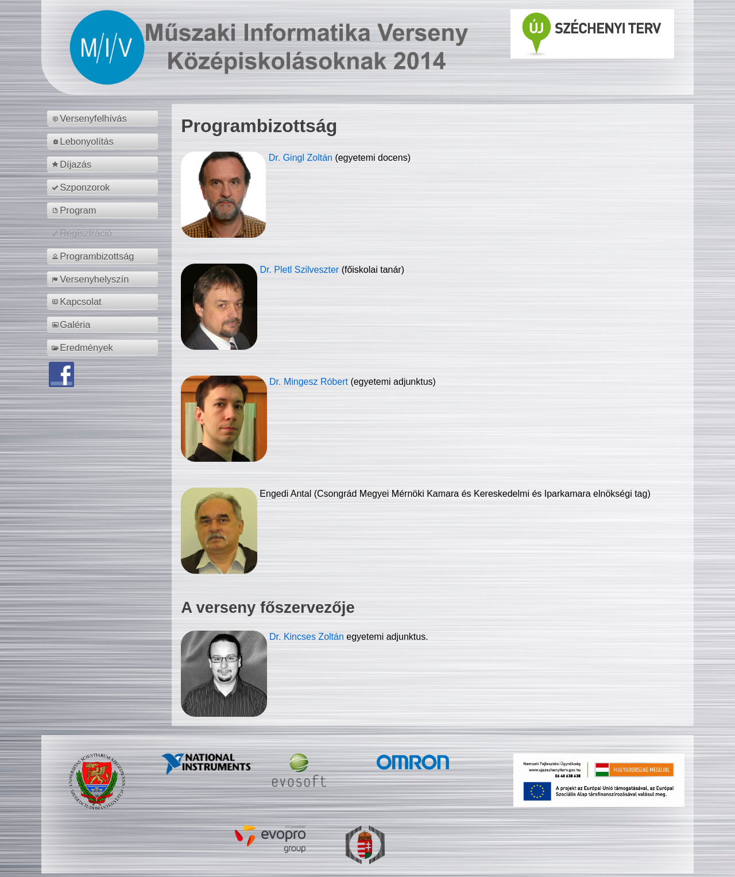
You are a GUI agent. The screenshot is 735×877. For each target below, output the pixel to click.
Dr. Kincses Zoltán (306, 637)
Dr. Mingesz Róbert (309, 382)
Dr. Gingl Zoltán (302, 158)
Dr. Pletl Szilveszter (300, 270)
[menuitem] (104, 118)
